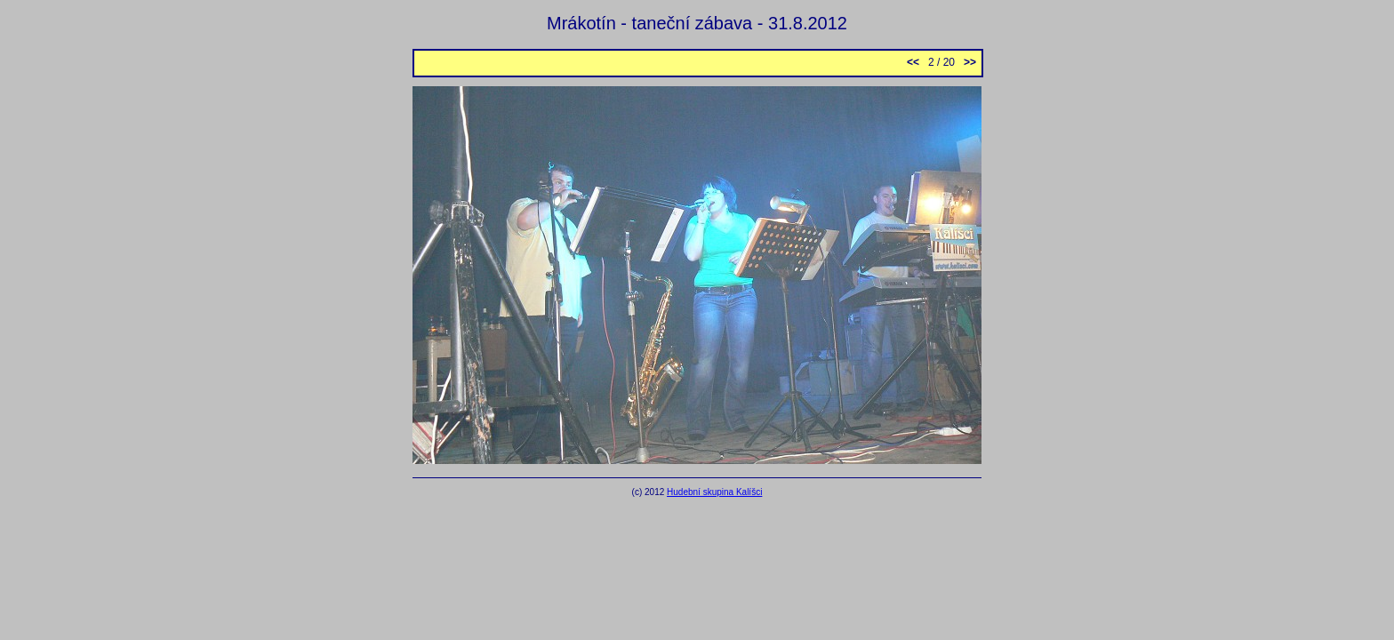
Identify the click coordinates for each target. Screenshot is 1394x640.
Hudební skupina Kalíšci (714, 492)
